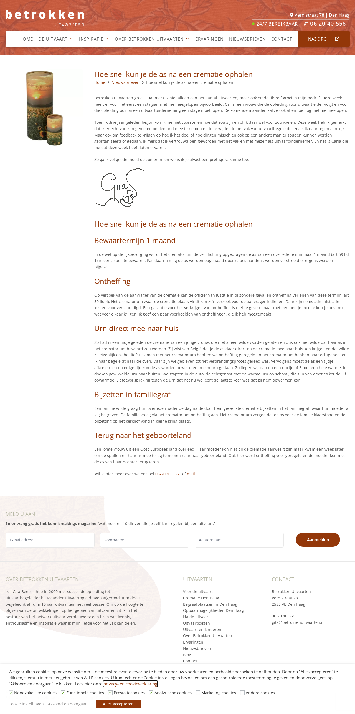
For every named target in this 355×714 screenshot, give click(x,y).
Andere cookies (260, 692)
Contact (281, 39)
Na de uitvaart (196, 616)
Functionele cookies (85, 692)
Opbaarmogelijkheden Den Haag (213, 610)
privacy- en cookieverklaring (130, 684)
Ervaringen (210, 39)
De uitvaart (56, 39)
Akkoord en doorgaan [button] (68, 704)
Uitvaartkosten (196, 623)
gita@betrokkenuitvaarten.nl (298, 622)
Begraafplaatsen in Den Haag (210, 604)
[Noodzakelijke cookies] (11, 692)
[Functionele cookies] (63, 692)
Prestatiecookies (129, 692)
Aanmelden (318, 539)
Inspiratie (94, 39)
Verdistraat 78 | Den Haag (319, 15)
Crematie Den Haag (201, 598)
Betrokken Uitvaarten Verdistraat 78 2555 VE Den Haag (291, 598)
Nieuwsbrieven (247, 39)
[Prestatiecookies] (110, 692)
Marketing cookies (218, 692)
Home (26, 39)
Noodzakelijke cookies (35, 692)
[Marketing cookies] (198, 692)
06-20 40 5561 (168, 473)
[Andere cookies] (242, 692)
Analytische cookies (173, 692)
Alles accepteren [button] (118, 704)
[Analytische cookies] (151, 692)
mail (191, 473)
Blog (187, 654)
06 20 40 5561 (284, 616)
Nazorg (320, 39)
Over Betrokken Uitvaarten (152, 39)
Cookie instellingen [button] (26, 704)
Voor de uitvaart (198, 591)
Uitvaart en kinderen (202, 629)
